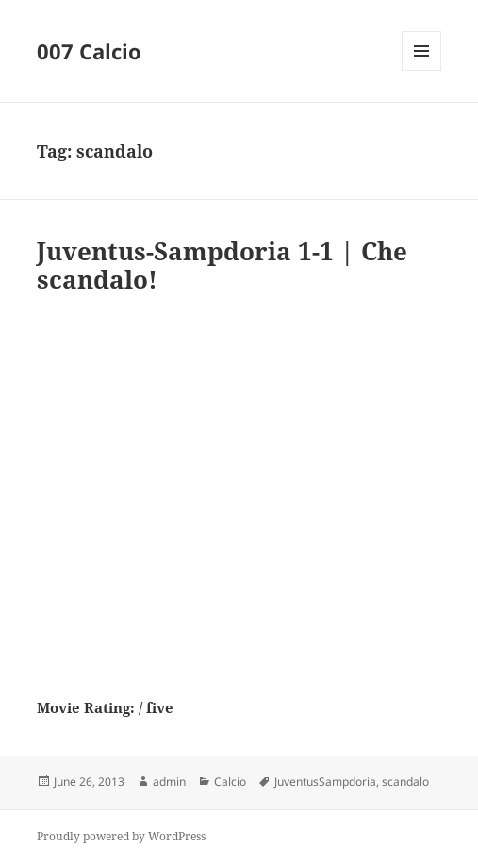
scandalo (405, 781)
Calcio (230, 781)
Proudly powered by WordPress (121, 836)
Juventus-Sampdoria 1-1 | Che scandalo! (222, 265)
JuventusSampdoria (325, 781)
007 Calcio (89, 51)
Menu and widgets (422, 70)
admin (169, 781)
